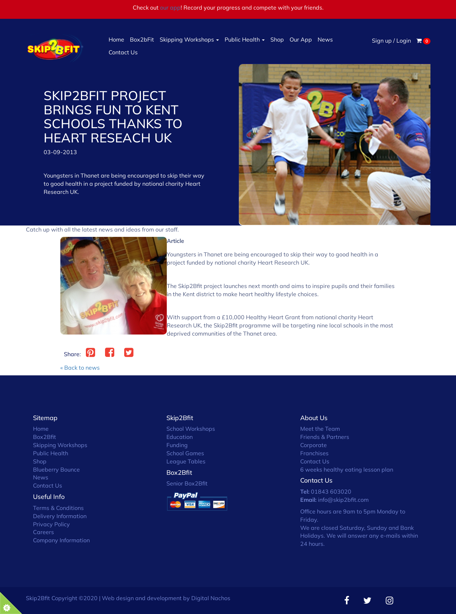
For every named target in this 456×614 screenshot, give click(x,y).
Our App (301, 39)
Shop (277, 39)
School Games (185, 453)
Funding (177, 445)
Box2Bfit (44, 436)
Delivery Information (60, 516)
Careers (43, 532)
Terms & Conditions (58, 507)
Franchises (314, 453)
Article (175, 240)
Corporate (313, 445)
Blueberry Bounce (56, 469)
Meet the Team (320, 428)
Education (179, 436)
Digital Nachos (210, 598)
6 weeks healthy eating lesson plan (346, 469)
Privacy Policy (51, 524)
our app (170, 7)
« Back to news (80, 367)
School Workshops (190, 428)
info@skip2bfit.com (343, 499)
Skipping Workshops (189, 39)
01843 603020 (331, 491)
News (325, 39)
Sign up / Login (391, 40)
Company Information (61, 540)
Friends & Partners (324, 436)
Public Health (245, 39)
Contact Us (123, 52)
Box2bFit (142, 39)
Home (116, 39)
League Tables (185, 461)
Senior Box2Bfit (187, 483)
